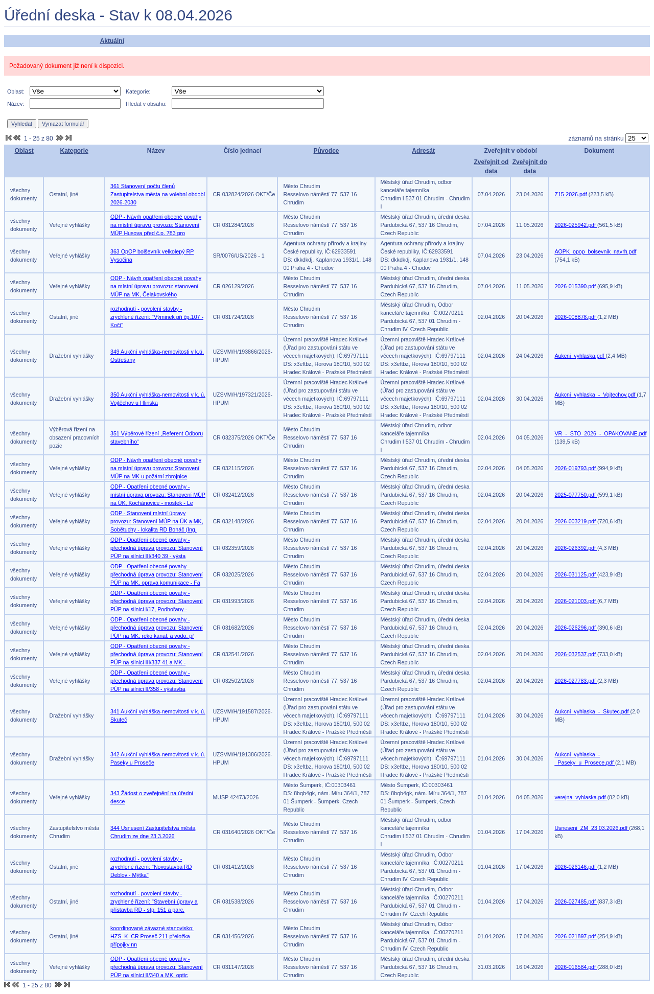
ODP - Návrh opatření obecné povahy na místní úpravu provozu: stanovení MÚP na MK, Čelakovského (155, 286)
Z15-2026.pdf (571, 194)
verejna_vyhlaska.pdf (580, 797)
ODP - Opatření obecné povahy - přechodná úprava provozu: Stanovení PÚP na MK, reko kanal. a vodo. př (156, 627)
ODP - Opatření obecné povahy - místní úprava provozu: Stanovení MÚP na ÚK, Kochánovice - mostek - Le (157, 494)
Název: (15, 104)
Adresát (423, 150)
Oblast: (16, 91)
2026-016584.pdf (575, 967)
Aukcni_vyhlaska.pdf (579, 356)
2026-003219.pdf (575, 521)
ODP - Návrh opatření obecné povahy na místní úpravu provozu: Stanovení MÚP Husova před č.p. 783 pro (155, 225)
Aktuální (112, 40)
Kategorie (74, 150)
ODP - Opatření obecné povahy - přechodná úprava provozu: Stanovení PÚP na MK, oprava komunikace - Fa (156, 574)
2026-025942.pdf (575, 225)
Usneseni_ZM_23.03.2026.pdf (591, 828)
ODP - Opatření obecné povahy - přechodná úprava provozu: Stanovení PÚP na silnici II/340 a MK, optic (156, 967)
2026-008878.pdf (575, 317)
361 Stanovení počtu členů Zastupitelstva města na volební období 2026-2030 (157, 194)
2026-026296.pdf (575, 628)
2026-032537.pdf (575, 654)
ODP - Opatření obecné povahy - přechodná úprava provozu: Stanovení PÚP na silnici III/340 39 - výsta (156, 548)
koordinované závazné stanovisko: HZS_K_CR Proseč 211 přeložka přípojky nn (152, 936)
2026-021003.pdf (575, 601)
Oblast (24, 150)
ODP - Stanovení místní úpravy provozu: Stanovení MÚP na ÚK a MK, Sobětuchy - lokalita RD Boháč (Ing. (156, 521)
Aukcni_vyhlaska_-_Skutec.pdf (592, 711)
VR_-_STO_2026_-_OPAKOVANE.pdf (600, 433)
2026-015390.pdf (575, 286)
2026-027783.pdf (575, 681)
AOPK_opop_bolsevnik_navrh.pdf (595, 251)
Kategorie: (138, 91)
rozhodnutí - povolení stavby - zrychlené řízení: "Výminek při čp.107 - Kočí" (156, 317)
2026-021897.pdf (575, 936)
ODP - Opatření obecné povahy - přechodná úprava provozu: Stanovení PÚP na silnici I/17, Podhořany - (156, 601)
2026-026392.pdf (575, 548)
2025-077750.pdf (575, 495)
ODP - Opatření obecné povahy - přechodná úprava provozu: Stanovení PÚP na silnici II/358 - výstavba (156, 680)
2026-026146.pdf (575, 867)
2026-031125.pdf (575, 574)
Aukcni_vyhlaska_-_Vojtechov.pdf (595, 394)
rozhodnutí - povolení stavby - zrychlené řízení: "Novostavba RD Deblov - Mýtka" (151, 867)
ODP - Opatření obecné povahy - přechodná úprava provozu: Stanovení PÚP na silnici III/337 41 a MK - (156, 654)
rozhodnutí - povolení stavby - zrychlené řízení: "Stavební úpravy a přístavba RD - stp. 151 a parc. (154, 901)
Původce (326, 150)
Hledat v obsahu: (146, 104)
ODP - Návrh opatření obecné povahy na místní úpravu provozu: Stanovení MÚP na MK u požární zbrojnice (155, 468)
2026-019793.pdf (575, 468)
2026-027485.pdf (575, 901)
